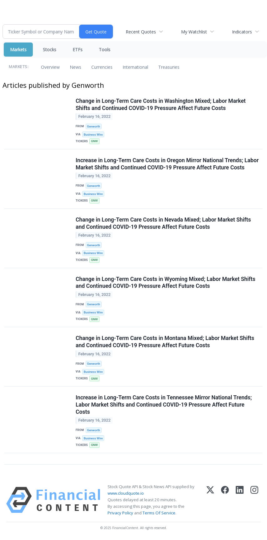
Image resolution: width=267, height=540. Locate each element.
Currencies (102, 67)
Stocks (49, 49)
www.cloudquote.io (126, 493)
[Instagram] (254, 500)
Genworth (93, 126)
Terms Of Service (159, 513)
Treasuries (168, 67)
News (75, 67)
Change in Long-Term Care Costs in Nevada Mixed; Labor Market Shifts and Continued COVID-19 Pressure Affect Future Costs (163, 223)
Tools (104, 49)
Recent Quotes (141, 32)
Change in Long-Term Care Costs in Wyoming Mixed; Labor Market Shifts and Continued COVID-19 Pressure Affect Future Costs (165, 282)
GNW (94, 141)
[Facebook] (225, 500)
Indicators (242, 32)
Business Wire (93, 134)
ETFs (78, 49)
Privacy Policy (120, 513)
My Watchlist (194, 32)
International (135, 67)
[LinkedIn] (239, 500)
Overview (50, 67)
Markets (18, 49)
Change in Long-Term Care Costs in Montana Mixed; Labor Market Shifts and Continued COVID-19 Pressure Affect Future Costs (165, 341)
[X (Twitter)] (210, 500)
